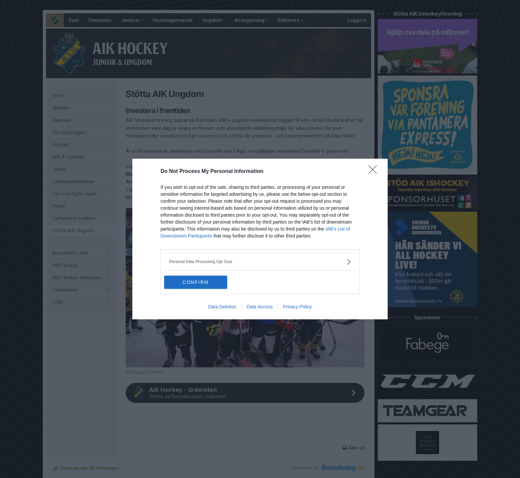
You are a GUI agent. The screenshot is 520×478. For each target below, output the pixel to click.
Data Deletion (222, 306)
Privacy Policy (297, 306)
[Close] (374, 171)
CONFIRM (195, 282)
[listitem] (260, 261)
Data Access (260, 306)
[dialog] (260, 239)
